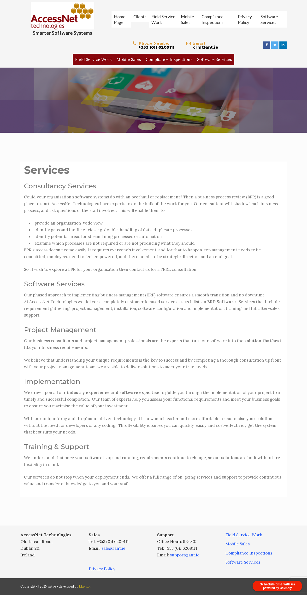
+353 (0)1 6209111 (156, 47)
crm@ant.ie (205, 47)
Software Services (269, 19)
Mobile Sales (187, 19)
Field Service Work (163, 19)
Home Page (119, 19)
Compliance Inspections (212, 19)
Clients (140, 16)
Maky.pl (84, 586)
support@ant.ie (185, 555)
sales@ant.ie (113, 548)
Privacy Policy (245, 19)
